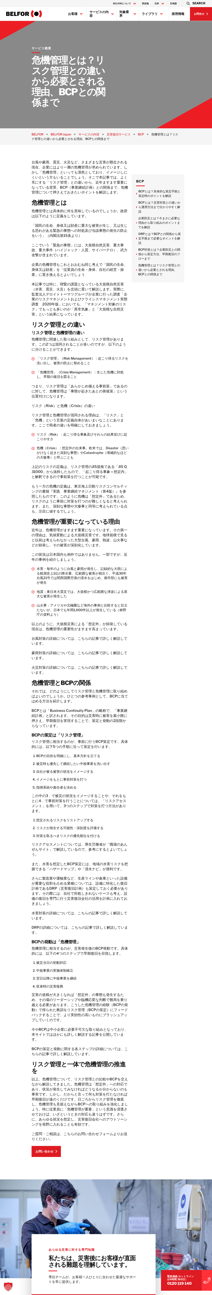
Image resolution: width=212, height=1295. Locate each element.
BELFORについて (122, 3)
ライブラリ (150, 14)
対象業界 (124, 14)
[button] (196, 3)
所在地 (145, 3)
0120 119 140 (173, 1270)
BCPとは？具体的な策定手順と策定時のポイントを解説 (181, 194)
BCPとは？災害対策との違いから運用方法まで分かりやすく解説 (181, 207)
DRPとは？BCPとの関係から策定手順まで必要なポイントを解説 (181, 238)
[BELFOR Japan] (24, 14)
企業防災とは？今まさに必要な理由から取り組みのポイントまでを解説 (180, 222)
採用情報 (178, 14)
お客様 (73, 14)
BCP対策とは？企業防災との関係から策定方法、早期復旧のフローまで (181, 254)
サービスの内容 (99, 14)
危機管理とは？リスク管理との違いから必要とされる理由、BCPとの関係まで (180, 270)
